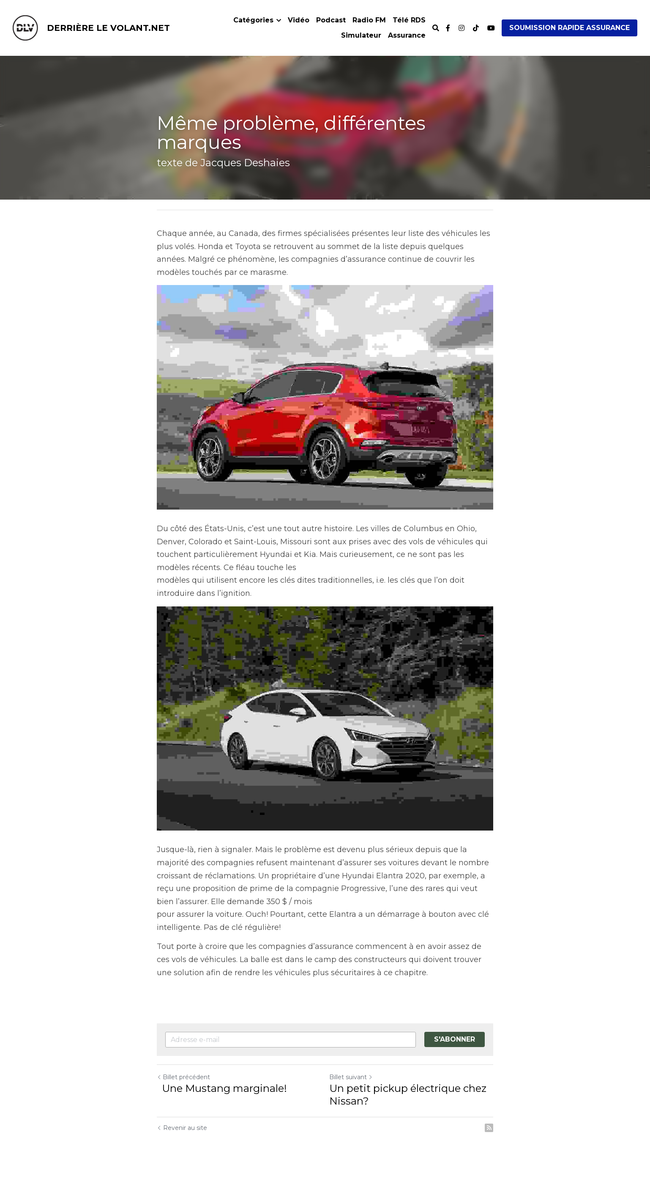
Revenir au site (182, 1128)
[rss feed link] (489, 1128)
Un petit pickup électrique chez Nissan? (407, 1094)
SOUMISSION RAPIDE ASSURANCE (569, 28)
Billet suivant (351, 1077)
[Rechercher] (435, 28)
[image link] (25, 27)
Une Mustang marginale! (223, 1088)
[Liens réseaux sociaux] (448, 28)
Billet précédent (183, 1077)
